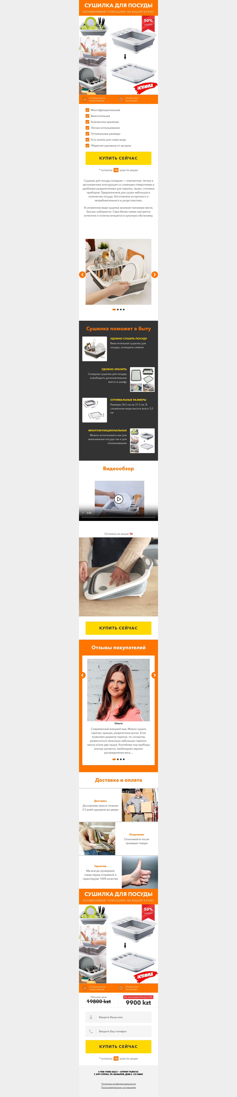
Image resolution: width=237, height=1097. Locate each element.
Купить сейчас (118, 158)
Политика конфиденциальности (118, 1083)
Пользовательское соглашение (118, 1087)
